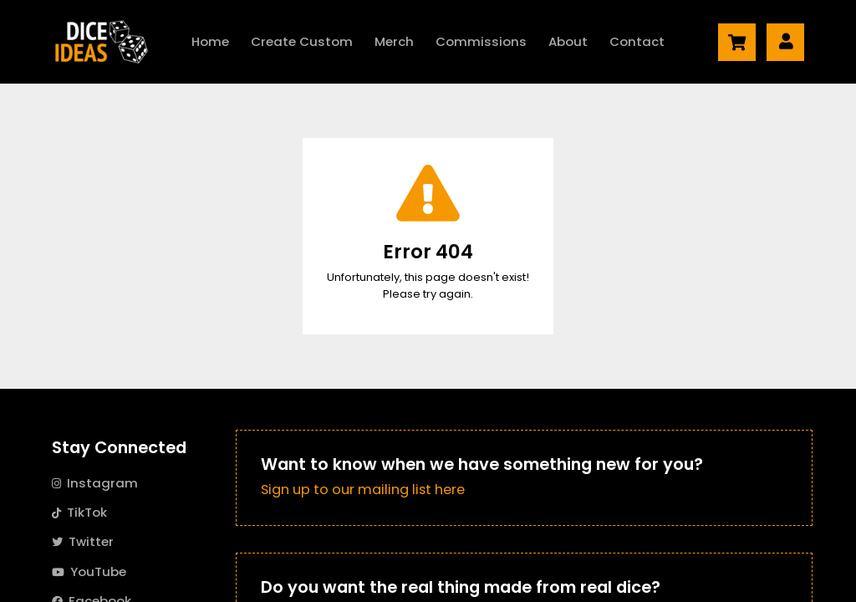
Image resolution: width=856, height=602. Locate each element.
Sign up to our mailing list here (363, 489)
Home (210, 41)
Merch (394, 41)
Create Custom (302, 41)
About (568, 41)
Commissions (481, 41)
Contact (637, 41)
